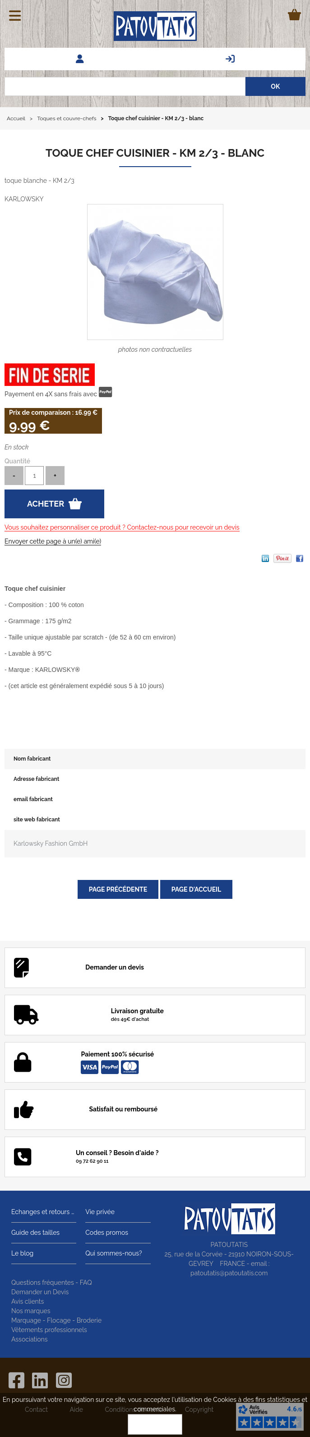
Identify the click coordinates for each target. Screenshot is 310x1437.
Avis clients (27, 1301)
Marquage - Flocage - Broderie (56, 1320)
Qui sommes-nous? (113, 1253)
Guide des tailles (35, 1232)
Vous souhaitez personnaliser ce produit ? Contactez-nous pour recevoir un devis (122, 527)
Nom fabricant (32, 759)
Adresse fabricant (36, 779)
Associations (29, 1339)
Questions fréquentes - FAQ (51, 1282)
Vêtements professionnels (49, 1329)
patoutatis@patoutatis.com (229, 1273)
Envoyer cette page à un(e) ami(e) (53, 541)
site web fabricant (37, 819)
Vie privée (100, 1211)
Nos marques (31, 1311)
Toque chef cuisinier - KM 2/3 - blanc (155, 152)
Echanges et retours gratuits (43, 1211)
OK (155, 1424)
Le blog (22, 1253)
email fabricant (33, 799)
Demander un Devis (40, 1292)
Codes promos (106, 1232)
